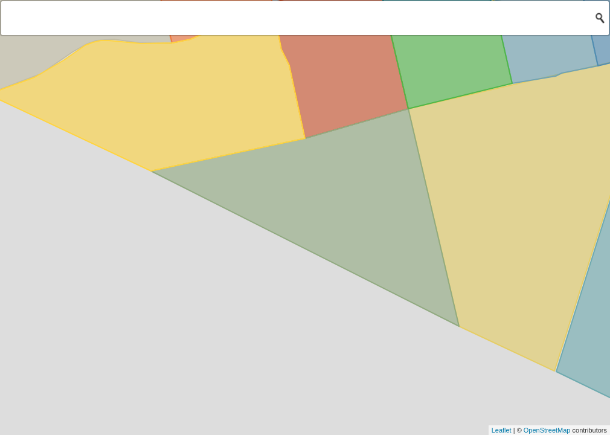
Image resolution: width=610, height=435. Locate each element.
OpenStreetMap (547, 430)
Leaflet (502, 430)
